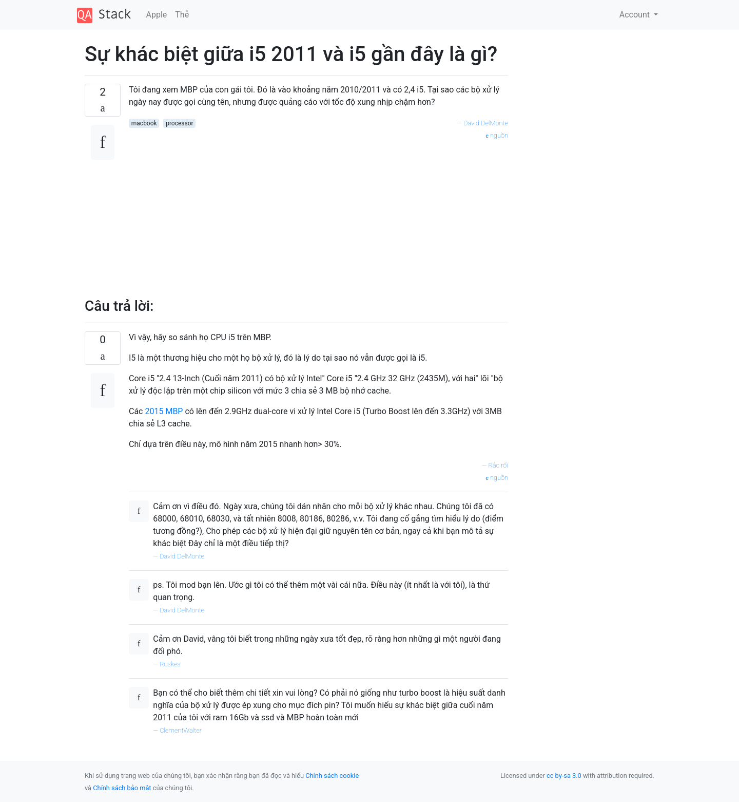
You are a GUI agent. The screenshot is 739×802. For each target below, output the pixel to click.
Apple (156, 15)
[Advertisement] (318, 213)
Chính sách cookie (332, 775)
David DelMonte (485, 123)
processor (179, 123)
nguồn (496, 135)
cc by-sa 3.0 (564, 775)
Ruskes (170, 664)
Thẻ (182, 15)
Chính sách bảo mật (122, 788)
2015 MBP (164, 411)
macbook (144, 123)
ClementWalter (181, 730)
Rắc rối (498, 465)
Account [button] (635, 15)
